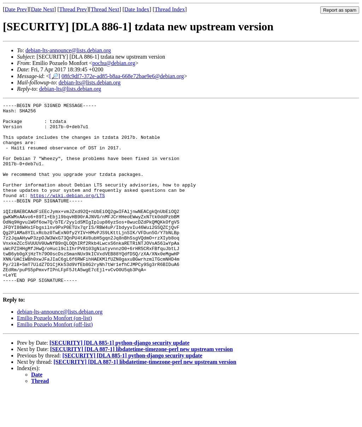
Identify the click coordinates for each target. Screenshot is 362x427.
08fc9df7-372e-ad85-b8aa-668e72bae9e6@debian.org (123, 76)
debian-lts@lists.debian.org (90, 82)
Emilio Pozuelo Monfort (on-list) (54, 355)
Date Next (42, 9)
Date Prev (16, 9)
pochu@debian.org (113, 63)
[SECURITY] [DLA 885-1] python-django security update (119, 380)
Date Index (137, 9)
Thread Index (169, 9)
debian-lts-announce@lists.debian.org (68, 50)
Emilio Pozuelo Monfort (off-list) (55, 361)
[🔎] (54, 76)
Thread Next (105, 9)
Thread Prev (73, 9)
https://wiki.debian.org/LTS (67, 214)
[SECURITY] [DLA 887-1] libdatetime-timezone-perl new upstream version (141, 386)
